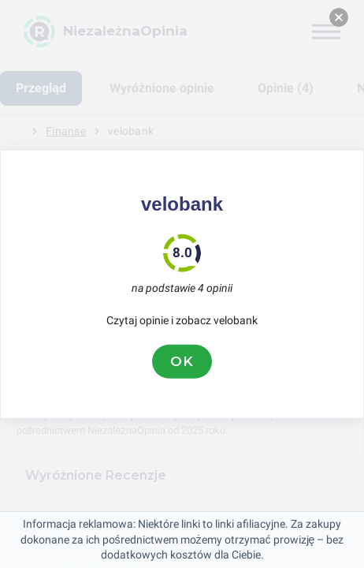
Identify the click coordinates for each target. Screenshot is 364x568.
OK (182, 361)
